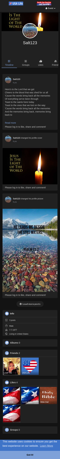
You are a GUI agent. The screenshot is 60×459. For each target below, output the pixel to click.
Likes (13, 382)
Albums (14, 342)
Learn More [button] (46, 445)
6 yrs (15, 83)
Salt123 (30, 42)
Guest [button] (50, 8)
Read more (10, 123)
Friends (14, 353)
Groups (14, 430)
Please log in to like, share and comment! (25, 127)
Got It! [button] (30, 455)
